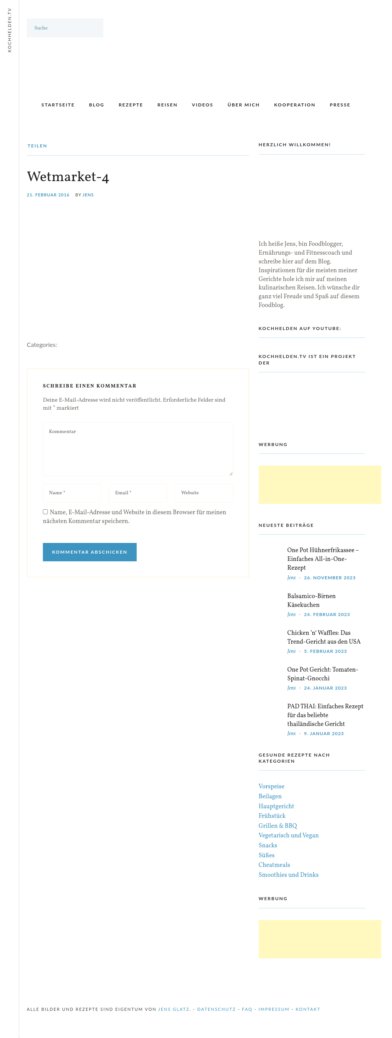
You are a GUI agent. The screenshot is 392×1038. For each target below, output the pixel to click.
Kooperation (294, 105)
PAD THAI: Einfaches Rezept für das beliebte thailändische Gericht (325, 716)
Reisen (167, 105)
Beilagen (270, 797)
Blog (97, 105)
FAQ (247, 1009)
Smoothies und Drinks (289, 875)
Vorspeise (272, 787)
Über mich (243, 105)
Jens (88, 194)
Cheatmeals (274, 865)
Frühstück (272, 816)
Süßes (267, 856)
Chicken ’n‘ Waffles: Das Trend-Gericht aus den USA (324, 637)
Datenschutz (216, 1009)
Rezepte (131, 105)
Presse (340, 105)
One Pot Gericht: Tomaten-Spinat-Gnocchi (322, 674)
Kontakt (308, 1009)
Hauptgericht (276, 807)
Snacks (268, 846)
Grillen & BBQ (278, 826)
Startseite (58, 105)
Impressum (273, 1009)
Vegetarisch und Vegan (289, 836)
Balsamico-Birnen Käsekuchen (311, 601)
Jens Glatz (173, 1009)
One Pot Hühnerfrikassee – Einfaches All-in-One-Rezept (323, 559)
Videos (202, 105)
